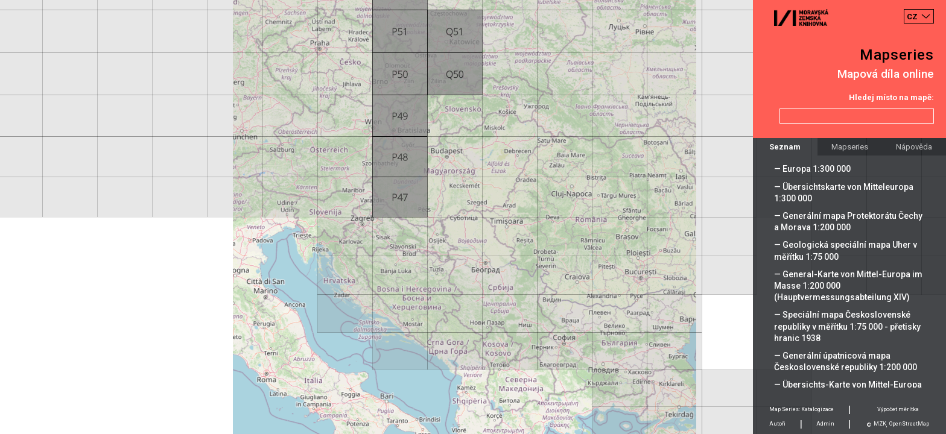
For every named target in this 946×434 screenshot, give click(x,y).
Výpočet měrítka (898, 409)
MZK (880, 424)
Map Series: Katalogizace (801, 409)
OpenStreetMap (909, 424)
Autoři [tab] (777, 424)
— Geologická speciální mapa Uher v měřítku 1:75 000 (845, 250)
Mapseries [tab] (849, 146)
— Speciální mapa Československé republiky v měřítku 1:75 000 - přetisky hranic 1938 (847, 326)
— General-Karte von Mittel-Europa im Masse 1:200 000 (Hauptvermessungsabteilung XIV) (848, 285)
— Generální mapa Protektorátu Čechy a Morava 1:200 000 (848, 221)
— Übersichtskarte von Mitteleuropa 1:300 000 (843, 192)
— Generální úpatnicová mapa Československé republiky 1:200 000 (845, 361)
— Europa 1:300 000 (812, 169)
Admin (825, 424)
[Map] (473, 217)
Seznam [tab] (785, 146)
